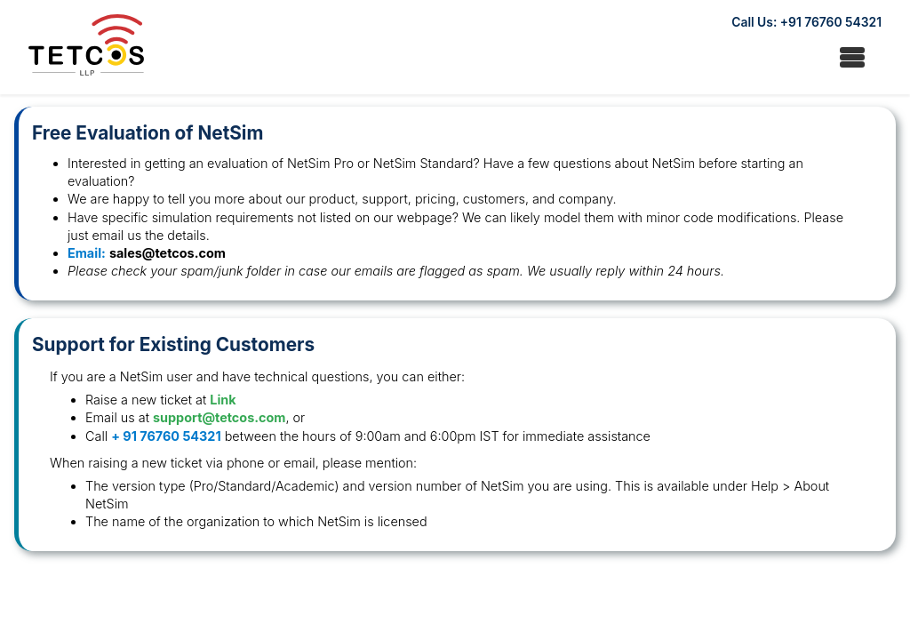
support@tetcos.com (219, 417)
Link (222, 399)
